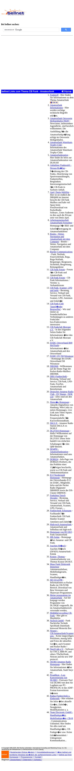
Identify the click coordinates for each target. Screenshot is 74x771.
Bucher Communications (61, 252)
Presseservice (26, 757)
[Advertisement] (49, 12)
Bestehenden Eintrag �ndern (22, 752)
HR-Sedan (54, 537)
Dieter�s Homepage (59, 402)
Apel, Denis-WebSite (59, 192)
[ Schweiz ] (37, 760)
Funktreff (54, 95)
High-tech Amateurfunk (60, 524)
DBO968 (54, 366)
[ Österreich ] (27, 760)
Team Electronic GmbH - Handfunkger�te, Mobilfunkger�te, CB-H (61, 715)
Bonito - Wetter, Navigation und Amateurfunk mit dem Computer (60, 238)
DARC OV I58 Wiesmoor (61, 356)
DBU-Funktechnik (58, 376)
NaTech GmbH (57, 620)
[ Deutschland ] (15, 760)
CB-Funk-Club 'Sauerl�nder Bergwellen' (57, 306)
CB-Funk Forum (57, 278)
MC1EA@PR (56, 580)
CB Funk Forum (57, 269)
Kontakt (38, 757)
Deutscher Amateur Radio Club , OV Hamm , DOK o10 (61, 394)
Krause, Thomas (57, 556)
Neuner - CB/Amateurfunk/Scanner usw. (62, 633)
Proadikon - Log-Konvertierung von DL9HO (58, 677)
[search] (31, 29)
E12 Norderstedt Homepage (57, 476)
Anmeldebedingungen (46, 752)
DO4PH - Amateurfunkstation (59, 450)
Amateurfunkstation (59, 155)
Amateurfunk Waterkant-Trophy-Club (61, 143)
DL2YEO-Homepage (59, 431)
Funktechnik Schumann (60, 510)
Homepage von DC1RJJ (61, 532)
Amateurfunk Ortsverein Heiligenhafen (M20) (61, 119)
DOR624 (54, 459)
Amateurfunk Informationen (56, 106)
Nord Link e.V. (57, 649)
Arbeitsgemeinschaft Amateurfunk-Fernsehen (61, 221)
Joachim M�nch (58, 546)
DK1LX (53, 423)
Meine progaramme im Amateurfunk (60, 596)
